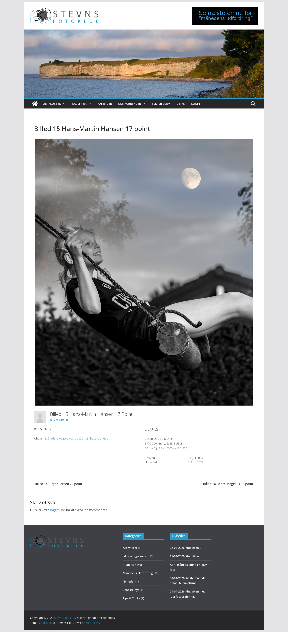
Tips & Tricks (131, 598)
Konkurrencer (129, 103)
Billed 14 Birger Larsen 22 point (56, 484)
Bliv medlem (161, 103)
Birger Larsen (59, 420)
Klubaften (129, 565)
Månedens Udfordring (138, 573)
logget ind (57, 510)
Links (181, 103)
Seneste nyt (131, 590)
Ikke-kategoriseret (135, 556)
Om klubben (52, 103)
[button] (63, 103)
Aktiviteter (130, 548)
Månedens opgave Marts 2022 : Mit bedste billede (76, 438)
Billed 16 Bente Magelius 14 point (230, 484)
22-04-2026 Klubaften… (185, 548)
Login (195, 103)
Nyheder (129, 581)
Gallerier (79, 103)
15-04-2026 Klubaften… (185, 556)
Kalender (104, 103)
